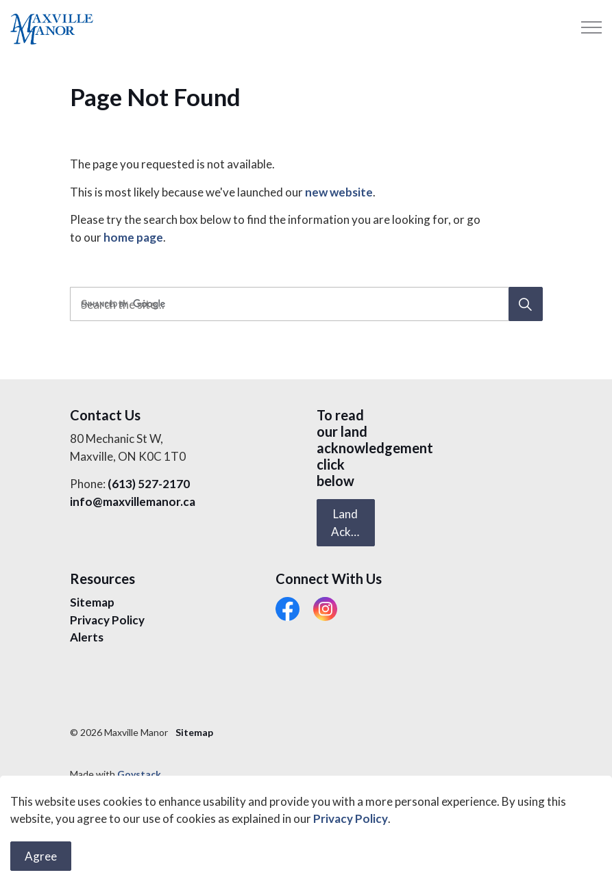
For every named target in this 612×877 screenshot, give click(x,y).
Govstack (139, 774)
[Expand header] (591, 27)
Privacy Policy (350, 860)
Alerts (86, 637)
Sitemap (92, 602)
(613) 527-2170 (149, 483)
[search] (304, 304)
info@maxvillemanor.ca (132, 501)
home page (133, 237)
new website (339, 192)
